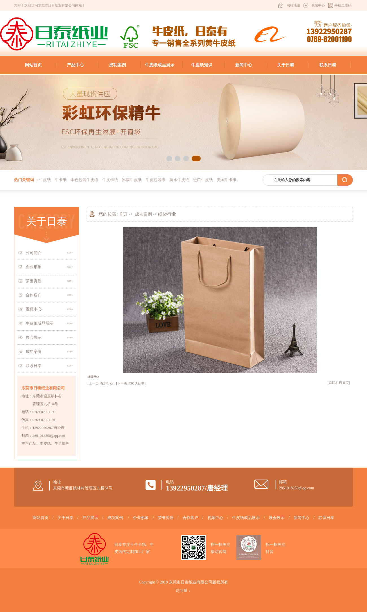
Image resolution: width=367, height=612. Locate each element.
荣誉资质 (33, 281)
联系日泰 (327, 65)
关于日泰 (285, 65)
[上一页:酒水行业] (101, 383)
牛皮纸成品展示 (159, 65)
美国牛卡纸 (227, 180)
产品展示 (90, 518)
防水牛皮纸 (179, 180)
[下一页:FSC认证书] (131, 383)
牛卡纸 (61, 180)
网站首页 (33, 65)
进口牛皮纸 (203, 180)
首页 (123, 214)
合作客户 (33, 295)
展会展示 (33, 337)
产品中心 (75, 65)
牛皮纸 (45, 180)
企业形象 (33, 267)
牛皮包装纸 (155, 180)
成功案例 (117, 65)
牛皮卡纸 (110, 180)
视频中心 (318, 5)
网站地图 (293, 5)
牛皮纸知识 (201, 65)
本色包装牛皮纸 (84, 180)
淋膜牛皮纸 (132, 180)
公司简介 (33, 253)
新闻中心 (243, 65)
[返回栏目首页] (338, 383)
